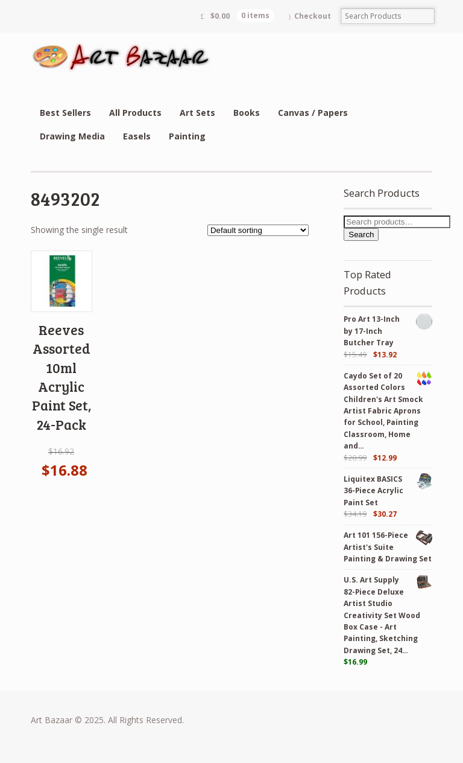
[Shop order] (258, 230)
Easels (137, 136)
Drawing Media (72, 136)
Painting (187, 136)
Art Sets (197, 112)
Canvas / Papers (313, 112)
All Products (135, 112)
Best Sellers (65, 112)
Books (246, 112)
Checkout (312, 16)
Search (361, 234)
